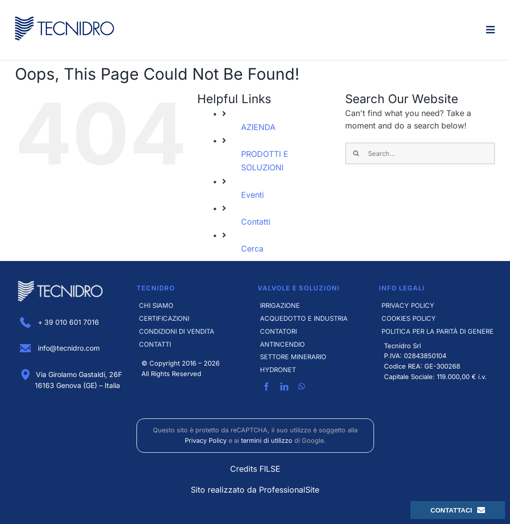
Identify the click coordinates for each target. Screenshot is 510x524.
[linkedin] (284, 387)
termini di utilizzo (266, 440)
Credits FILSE (255, 469)
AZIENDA (258, 127)
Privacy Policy (206, 440)
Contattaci (457, 510)
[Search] (356, 153)
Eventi (252, 195)
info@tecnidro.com (60, 348)
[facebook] (266, 387)
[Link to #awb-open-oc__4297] (490, 30)
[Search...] (420, 153)
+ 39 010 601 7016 (59, 322)
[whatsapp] (301, 387)
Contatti (255, 222)
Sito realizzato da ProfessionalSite (255, 490)
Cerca (252, 249)
